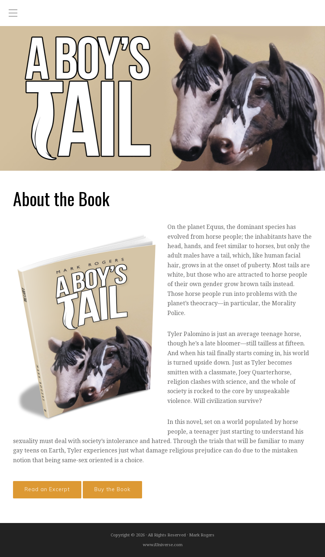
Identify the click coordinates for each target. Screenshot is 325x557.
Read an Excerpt (47, 489)
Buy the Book (112, 489)
